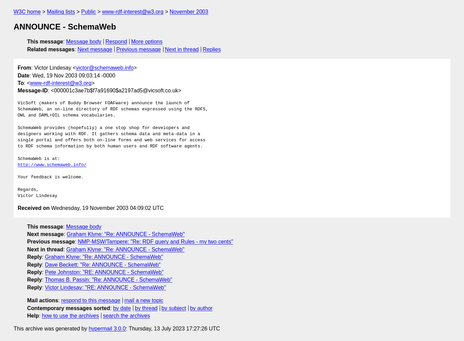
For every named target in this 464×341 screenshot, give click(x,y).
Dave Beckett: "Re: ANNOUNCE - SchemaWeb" (102, 265)
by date (122, 308)
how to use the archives (70, 316)
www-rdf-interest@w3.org (132, 12)
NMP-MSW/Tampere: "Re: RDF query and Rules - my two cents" (155, 242)
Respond (116, 41)
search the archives (126, 316)
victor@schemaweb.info (105, 68)
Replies (212, 49)
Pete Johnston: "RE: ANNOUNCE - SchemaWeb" (104, 272)
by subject (173, 308)
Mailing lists (61, 12)
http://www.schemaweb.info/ (52, 165)
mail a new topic (143, 300)
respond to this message (90, 300)
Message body (83, 41)
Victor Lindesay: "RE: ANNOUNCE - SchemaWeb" (105, 287)
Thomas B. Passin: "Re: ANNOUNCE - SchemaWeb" (108, 280)
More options (147, 41)
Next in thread (182, 49)
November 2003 (189, 12)
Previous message (138, 49)
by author (201, 308)
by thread (146, 308)
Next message (95, 49)
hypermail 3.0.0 (107, 328)
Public (88, 12)
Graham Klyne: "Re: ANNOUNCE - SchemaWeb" (126, 234)
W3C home (27, 12)
